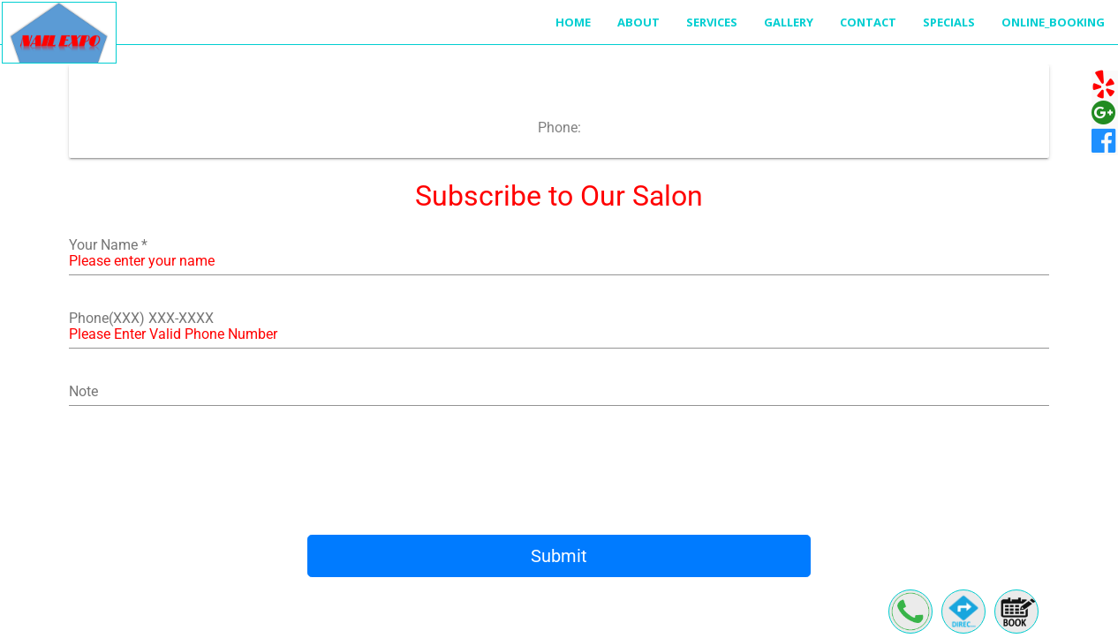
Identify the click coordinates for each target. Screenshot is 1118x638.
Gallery (788, 22)
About (638, 22)
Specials (949, 22)
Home (573, 22)
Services (711, 22)
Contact (868, 22)
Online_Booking (1053, 22)
